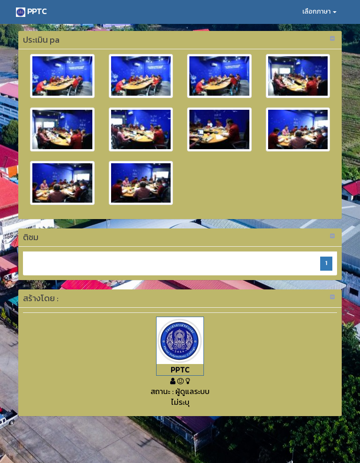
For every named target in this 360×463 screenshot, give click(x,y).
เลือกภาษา (319, 11)
